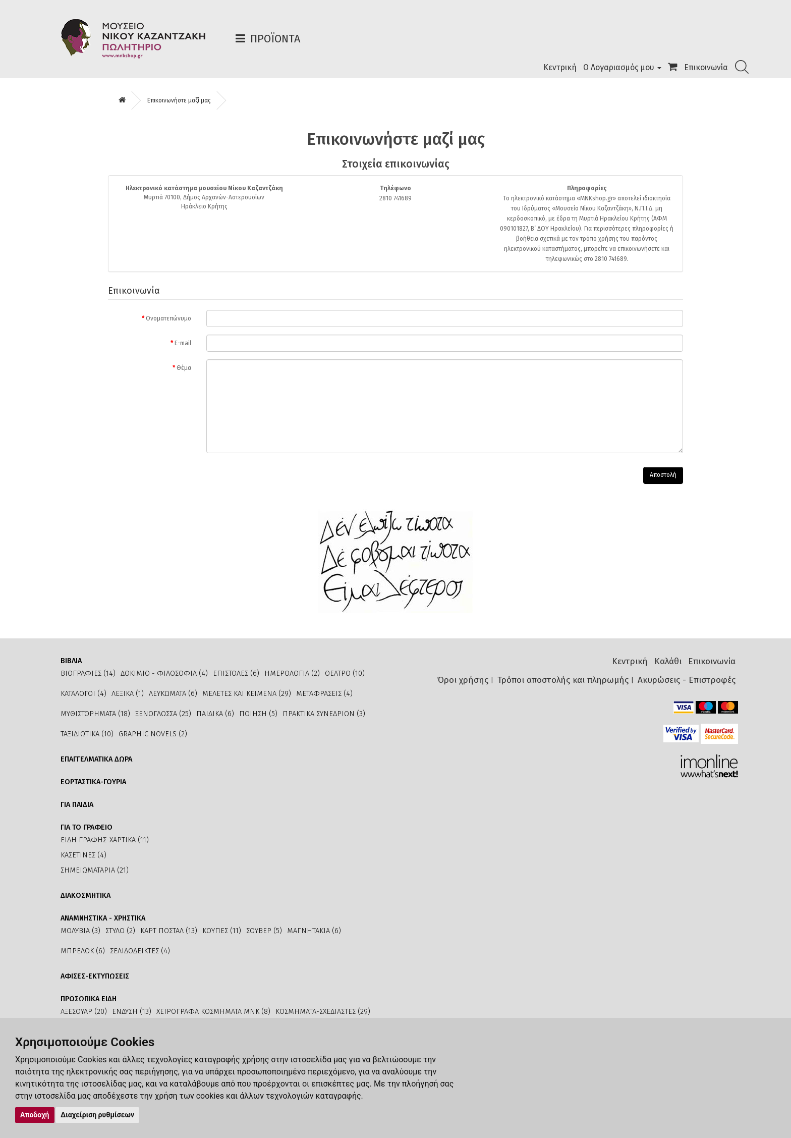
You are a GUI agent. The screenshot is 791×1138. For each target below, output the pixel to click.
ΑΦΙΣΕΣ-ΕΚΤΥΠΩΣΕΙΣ (95, 976)
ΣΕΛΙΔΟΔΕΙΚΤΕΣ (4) (140, 951)
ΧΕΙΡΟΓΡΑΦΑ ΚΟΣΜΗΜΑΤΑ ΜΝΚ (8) (213, 1011)
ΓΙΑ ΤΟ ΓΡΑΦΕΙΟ (86, 827)
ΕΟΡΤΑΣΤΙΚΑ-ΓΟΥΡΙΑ (93, 782)
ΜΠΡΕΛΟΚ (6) (83, 951)
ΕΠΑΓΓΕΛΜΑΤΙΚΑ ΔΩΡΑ (96, 759)
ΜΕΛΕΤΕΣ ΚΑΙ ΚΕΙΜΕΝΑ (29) (246, 693)
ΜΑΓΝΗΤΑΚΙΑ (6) (314, 931)
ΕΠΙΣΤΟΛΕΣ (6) (236, 673)
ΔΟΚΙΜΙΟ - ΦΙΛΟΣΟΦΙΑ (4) (164, 673)
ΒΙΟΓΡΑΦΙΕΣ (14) (88, 673)
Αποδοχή (34, 1115)
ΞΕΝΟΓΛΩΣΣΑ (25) (163, 714)
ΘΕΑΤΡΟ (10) (345, 673)
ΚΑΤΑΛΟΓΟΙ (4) (83, 693)
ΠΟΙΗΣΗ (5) (258, 714)
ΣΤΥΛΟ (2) (120, 931)
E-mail (183, 343)
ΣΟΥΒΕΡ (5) (264, 931)
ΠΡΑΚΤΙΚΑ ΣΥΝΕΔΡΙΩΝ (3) (323, 714)
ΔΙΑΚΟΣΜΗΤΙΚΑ (85, 895)
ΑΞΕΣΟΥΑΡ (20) (84, 1011)
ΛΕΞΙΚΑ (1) (127, 693)
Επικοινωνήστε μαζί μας (179, 100)
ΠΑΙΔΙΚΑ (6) (215, 714)
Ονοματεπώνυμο (168, 318)
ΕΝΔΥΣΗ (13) (131, 1011)
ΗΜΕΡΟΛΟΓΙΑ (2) (292, 673)
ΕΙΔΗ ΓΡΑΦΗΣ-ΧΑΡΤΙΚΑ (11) (105, 840)
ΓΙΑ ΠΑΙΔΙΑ (77, 804)
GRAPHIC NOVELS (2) (153, 734)
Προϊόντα (275, 38)
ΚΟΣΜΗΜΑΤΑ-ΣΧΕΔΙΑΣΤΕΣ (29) (322, 1011)
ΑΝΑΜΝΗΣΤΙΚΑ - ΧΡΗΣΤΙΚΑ (103, 918)
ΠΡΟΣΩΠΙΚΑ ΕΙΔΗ (89, 999)
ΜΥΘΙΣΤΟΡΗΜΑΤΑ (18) (95, 714)
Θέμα (184, 367)
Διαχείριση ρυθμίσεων (97, 1115)
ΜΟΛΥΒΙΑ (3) (80, 931)
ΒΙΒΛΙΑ (71, 661)
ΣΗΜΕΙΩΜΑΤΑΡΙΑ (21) (95, 870)
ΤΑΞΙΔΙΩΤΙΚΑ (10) (87, 734)
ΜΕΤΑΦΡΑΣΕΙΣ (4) (324, 693)
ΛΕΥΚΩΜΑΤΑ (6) (173, 693)
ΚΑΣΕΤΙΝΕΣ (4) (83, 855)
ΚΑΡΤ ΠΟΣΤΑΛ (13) (168, 931)
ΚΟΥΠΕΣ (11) (221, 931)
